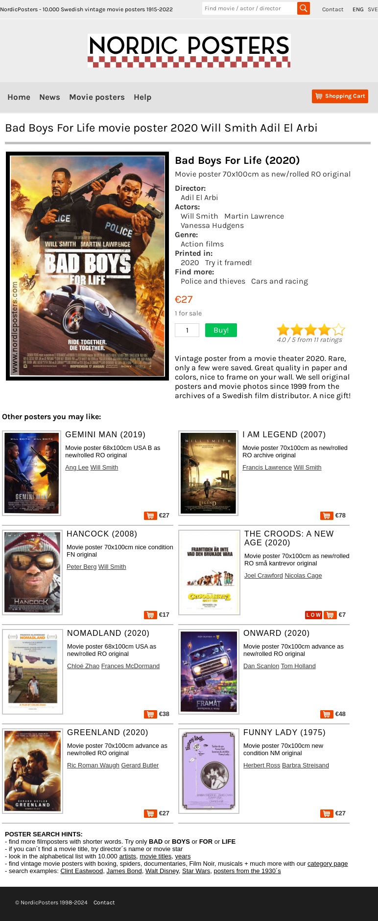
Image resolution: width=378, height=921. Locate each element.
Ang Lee (77, 467)
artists (127, 856)
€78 (333, 515)
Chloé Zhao (83, 666)
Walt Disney (162, 871)
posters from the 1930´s (247, 871)
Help (142, 97)
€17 (156, 614)
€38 (156, 714)
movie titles (155, 856)
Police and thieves (213, 281)
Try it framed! (228, 262)
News (49, 97)
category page (327, 863)
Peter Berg (81, 566)
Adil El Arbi (199, 197)
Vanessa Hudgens (212, 225)
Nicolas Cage (303, 575)
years (183, 856)
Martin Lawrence (254, 216)
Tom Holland (298, 666)
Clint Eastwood (81, 871)
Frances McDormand (130, 666)
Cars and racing (279, 281)
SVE (373, 9)
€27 (156, 515)
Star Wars (196, 871)
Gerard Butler (140, 765)
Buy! (221, 330)
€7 (335, 614)
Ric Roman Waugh (93, 765)
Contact (333, 9)
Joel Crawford (263, 575)
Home (18, 97)
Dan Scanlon (261, 666)
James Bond (124, 871)
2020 (190, 262)
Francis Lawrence (267, 467)
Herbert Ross (261, 765)
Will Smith (199, 216)
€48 (333, 714)
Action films (202, 243)
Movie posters (97, 97)
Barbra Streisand (305, 765)
